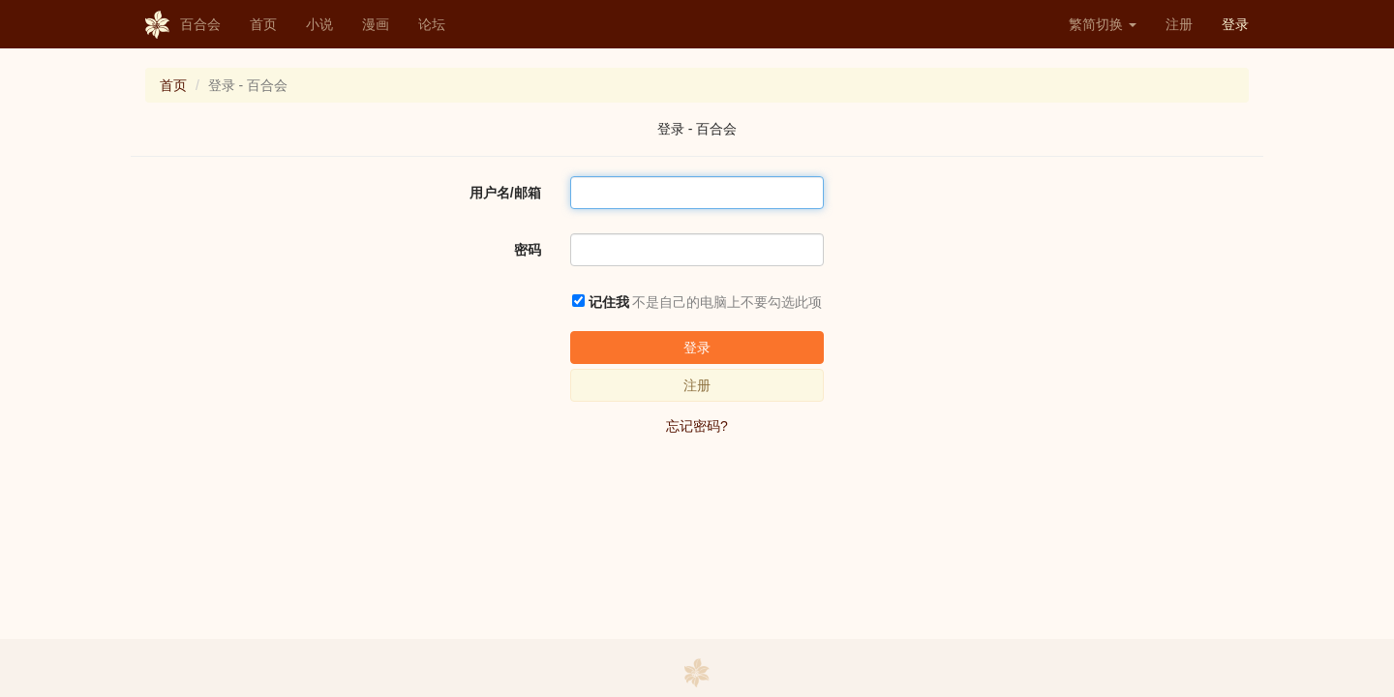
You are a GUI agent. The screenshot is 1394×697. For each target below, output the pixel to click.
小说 (319, 24)
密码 (527, 250)
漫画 (375, 24)
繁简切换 (1102, 24)
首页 (263, 24)
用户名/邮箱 (505, 192)
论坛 (431, 24)
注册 (1179, 24)
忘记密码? (697, 426)
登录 (1235, 24)
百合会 (183, 25)
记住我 (609, 302)
